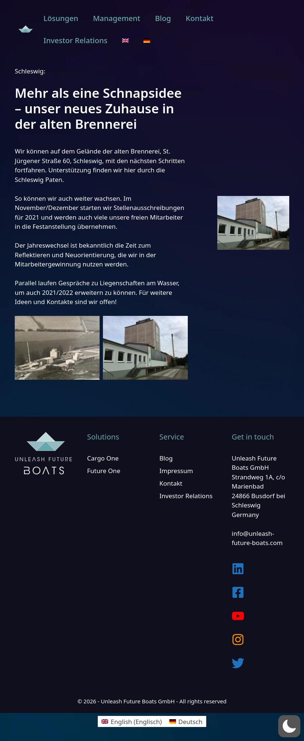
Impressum (176, 470)
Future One (103, 470)
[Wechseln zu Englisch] (125, 40)
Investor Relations (75, 40)
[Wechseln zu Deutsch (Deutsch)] (186, 721)
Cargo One (103, 458)
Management (116, 18)
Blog (163, 18)
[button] (289, 726)
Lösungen (61, 18)
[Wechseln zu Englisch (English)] (131, 721)
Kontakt (199, 18)
